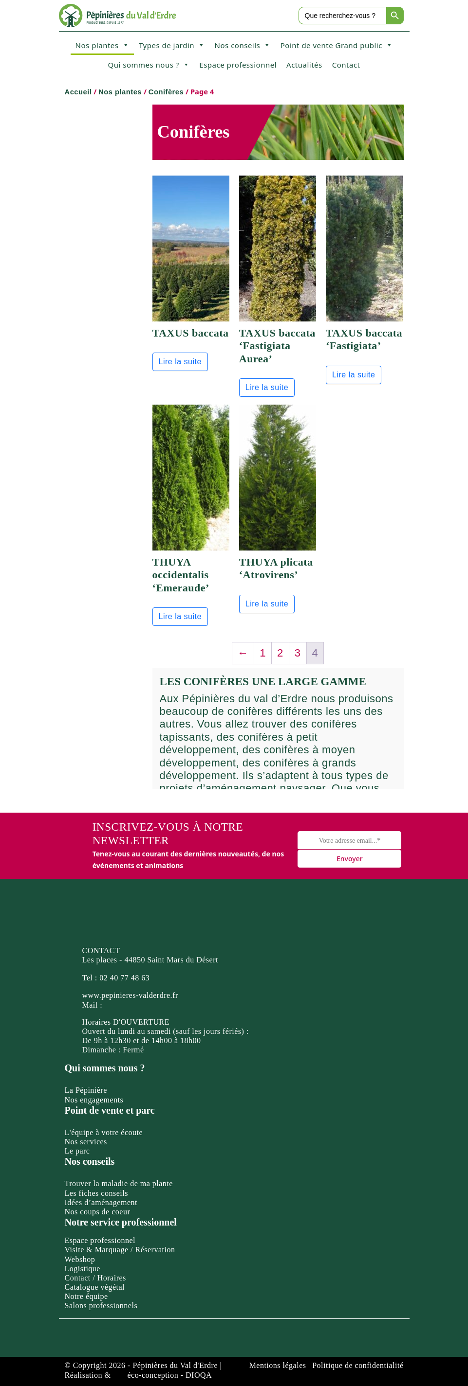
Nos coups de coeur (98, 1212)
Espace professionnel (238, 65)
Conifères (166, 92)
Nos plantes (102, 45)
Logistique (82, 1268)
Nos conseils (243, 45)
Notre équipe (86, 1296)
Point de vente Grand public (337, 45)
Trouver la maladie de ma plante (119, 1183)
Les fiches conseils (96, 1193)
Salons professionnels (101, 1305)
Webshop (80, 1259)
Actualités (304, 65)
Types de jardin (172, 45)
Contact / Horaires (95, 1278)
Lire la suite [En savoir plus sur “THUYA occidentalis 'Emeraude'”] (180, 616)
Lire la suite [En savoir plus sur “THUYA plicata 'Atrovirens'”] (266, 604)
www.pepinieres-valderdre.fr (130, 995)
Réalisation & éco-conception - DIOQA (138, 1375)
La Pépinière (86, 1090)
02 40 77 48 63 (124, 978)
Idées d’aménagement (101, 1202)
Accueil (78, 92)
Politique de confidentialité (357, 1365)
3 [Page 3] (298, 653)
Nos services (86, 1141)
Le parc (77, 1151)
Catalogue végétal (95, 1287)
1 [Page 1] (263, 653)
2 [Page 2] (280, 653)
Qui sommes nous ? (148, 65)
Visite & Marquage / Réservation (120, 1249)
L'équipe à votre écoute (104, 1132)
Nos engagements (94, 1100)
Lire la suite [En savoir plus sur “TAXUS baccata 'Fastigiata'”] (353, 375)
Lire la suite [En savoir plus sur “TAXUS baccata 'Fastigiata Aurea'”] (266, 387)
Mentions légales (277, 1365)
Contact (346, 65)
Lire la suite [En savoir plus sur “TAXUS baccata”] (180, 361)
